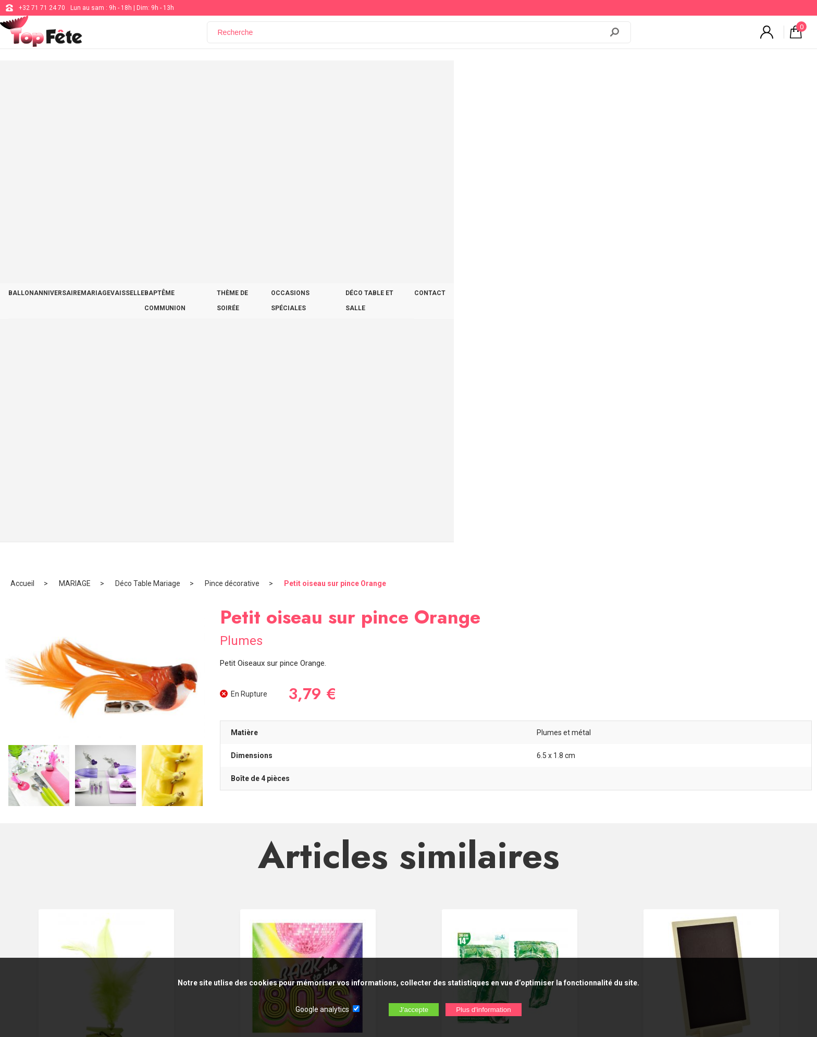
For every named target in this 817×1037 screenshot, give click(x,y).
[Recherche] (411, 38)
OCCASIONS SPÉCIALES (526, 79)
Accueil (22, 112)
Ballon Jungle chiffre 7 (509, 586)
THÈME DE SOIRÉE (443, 79)
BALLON (129, 79)
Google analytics (322, 1009)
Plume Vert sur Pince (106, 586)
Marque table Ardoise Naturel (711, 586)
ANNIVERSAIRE (183, 79)
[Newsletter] (211, 912)
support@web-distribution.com (372, 830)
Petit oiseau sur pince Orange (335, 112)
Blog (335, 856)
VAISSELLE (289, 79)
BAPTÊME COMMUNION (361, 79)
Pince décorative (232, 112)
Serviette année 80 (308, 586)
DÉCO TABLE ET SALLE (616, 79)
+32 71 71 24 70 (42, 7)
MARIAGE (240, 79)
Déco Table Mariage (147, 112)
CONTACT (685, 79)
